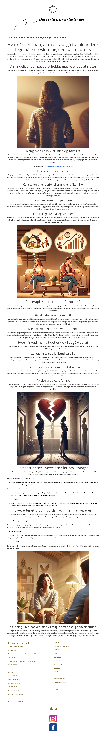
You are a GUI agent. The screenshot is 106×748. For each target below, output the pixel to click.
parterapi (50, 306)
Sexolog (56, 671)
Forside (10, 38)
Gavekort (56, 38)
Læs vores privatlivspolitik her (17, 701)
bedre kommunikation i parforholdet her (60, 166)
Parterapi (57, 649)
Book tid (17, 38)
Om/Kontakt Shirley (60, 682)
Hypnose (57, 653)
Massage (57, 660)
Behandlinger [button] (39, 38)
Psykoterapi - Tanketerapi (62, 646)
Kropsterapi (57, 657)
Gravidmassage (59, 664)
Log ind (63, 38)
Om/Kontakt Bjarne (60, 679)
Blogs (49, 38)
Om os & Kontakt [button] (27, 38)
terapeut (21, 503)
